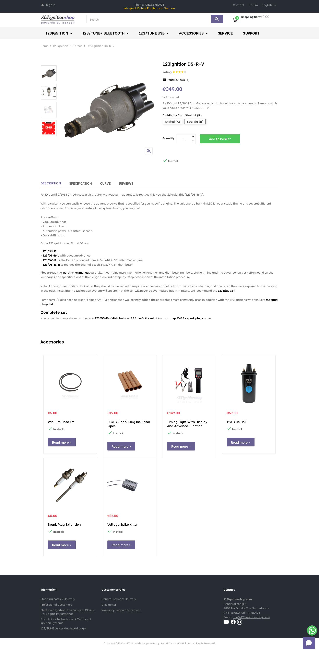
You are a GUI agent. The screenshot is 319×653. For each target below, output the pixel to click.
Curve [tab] (105, 183)
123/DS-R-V (51, 255)
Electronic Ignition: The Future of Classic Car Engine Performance (67, 612)
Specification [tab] (80, 183)
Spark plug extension (64, 524)
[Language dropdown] (270, 5)
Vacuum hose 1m (61, 422)
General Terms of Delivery (119, 599)
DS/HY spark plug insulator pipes (128, 424)
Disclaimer (109, 604)
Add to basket (220, 138)
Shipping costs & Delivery (57, 599)
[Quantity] (184, 138)
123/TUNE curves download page (63, 628)
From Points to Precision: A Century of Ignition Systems (65, 621)
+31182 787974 (250, 612)
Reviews (126, 183)
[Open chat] (309, 643)
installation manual (76, 272)
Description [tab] (50, 183)
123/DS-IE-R (51, 264)
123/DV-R (49, 260)
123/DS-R (49, 251)
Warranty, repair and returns (121, 610)
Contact (238, 5)
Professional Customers (56, 604)
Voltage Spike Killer (122, 524)
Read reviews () (176, 79)
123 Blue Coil (226, 290)
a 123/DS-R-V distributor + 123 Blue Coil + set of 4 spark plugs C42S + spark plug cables (152, 318)
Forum (253, 5)
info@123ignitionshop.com (251, 617)
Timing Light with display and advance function (187, 424)
